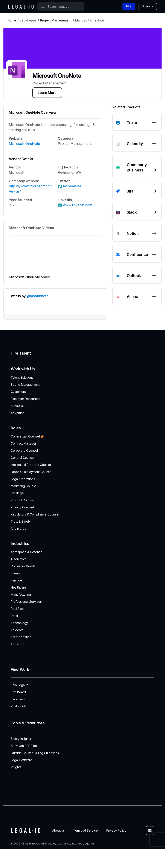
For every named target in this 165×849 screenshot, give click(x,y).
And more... (18, 528)
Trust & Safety (21, 521)
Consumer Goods (23, 566)
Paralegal (17, 493)
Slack (132, 212)
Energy (16, 573)
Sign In (146, 6)
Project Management (56, 20)
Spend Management (25, 384)
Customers (18, 391)
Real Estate (18, 608)
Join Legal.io (20, 685)
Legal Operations (23, 479)
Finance (16, 580)
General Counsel (22, 457)
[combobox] (60, 6)
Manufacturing (21, 594)
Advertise (17, 413)
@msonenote (37, 296)
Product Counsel (22, 500)
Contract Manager (23, 443)
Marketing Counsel (24, 486)
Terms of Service (85, 830)
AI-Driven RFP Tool (24, 746)
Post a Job (18, 706)
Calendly (135, 143)
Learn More (47, 92)
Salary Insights (21, 738)
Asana (132, 296)
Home (12, 20)
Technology (19, 623)
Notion (133, 233)
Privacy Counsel (22, 507)
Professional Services (26, 601)
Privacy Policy (116, 830)
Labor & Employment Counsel (31, 472)
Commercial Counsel (27, 436)
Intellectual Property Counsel (31, 465)
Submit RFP (19, 406)
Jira (130, 191)
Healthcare (18, 587)
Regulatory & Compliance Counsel (35, 514)
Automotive (19, 559)
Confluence (137, 254)
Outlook (134, 275)
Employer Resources (25, 399)
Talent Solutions (22, 377)
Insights (16, 767)
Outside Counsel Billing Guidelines (35, 753)
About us (58, 830)
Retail (14, 616)
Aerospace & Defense (26, 552)
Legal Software (21, 760)
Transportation (21, 637)
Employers (18, 699)
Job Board (18, 692)
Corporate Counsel (24, 450)
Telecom (17, 630)
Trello (132, 122)
